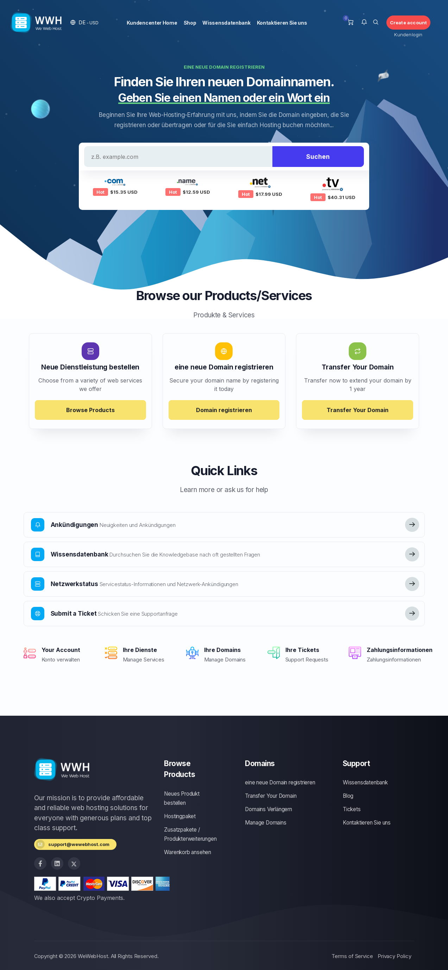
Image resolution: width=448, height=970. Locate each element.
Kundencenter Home (152, 23)
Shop (190, 23)
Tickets (352, 809)
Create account (408, 22)
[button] (84, 22)
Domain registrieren (224, 410)
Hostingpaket (180, 816)
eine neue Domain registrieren (280, 782)
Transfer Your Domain (358, 410)
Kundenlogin (408, 34)
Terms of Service (352, 956)
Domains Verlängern (268, 809)
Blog (348, 795)
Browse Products (90, 410)
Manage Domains (265, 822)
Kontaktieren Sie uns (282, 23)
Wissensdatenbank (226, 23)
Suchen (318, 156)
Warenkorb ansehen (187, 852)
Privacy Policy (394, 956)
